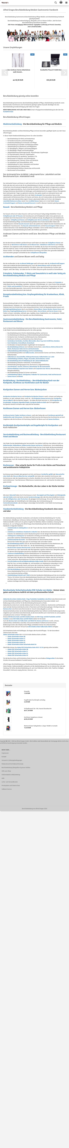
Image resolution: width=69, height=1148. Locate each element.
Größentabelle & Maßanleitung (11, 774)
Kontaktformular (8, 111)
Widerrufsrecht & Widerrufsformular (12, 764)
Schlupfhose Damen (54, 243)
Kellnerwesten (29, 353)
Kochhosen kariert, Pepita (11, 415)
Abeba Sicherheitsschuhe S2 (16, 640)
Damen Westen (47, 309)
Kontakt (4, 756)
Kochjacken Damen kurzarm (42, 398)
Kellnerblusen (17, 445)
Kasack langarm (50, 226)
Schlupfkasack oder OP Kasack (13, 216)
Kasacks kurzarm (24, 224)
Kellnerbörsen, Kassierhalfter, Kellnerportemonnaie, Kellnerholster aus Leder (30, 357)
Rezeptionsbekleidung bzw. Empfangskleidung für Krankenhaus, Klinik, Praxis (33, 295)
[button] (5, 72)
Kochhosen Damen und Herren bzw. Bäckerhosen (24, 408)
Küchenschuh (7, 609)
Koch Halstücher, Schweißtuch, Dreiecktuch (20, 343)
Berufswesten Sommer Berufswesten (19, 547)
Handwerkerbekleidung (13, 509)
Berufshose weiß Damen (19, 244)
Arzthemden (8, 256)
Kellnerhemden (7, 445)
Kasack (6, 207)
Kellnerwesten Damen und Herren (32, 445)
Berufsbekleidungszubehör (15, 543)
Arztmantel (38, 195)
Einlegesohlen (50, 658)
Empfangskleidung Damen (13, 309)
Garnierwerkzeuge (34, 497)
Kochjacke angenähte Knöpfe (21, 402)
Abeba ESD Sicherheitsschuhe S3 (17, 655)
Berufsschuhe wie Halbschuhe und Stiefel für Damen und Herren (28, 621)
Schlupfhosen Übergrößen (38, 252)
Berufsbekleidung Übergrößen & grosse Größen (16, 767)
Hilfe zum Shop (6, 771)
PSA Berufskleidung (13, 569)
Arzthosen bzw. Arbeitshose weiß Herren (42, 244)
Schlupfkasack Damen (17, 220)
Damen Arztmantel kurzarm (26, 203)
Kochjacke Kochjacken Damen (34, 396)
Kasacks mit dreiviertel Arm (31, 226)
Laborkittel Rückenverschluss (12, 201)
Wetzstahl (13, 495)
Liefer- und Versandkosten (10, 782)
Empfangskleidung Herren (18, 311)
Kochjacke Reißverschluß (38, 402)
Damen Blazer (38, 309)
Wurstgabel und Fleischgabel (45, 495)
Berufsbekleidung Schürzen (15, 347)
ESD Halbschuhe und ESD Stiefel (23, 619)
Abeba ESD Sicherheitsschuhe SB (17, 649)
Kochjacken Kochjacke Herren (12, 396)
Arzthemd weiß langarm (57, 263)
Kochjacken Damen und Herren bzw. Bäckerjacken (25, 389)
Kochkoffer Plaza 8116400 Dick (51, 70)
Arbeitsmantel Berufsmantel (16, 539)
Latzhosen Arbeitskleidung (15, 553)
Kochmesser (8, 465)
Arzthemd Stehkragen (26, 263)
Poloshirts (58, 282)
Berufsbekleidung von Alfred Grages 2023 (34, 808)
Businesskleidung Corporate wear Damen (20, 368)
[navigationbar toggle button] (66, 2)
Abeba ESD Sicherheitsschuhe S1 (17, 651)
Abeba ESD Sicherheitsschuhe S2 (17, 653)
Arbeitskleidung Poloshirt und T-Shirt (18, 575)
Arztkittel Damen (34, 201)
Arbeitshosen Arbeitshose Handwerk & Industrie (22, 532)
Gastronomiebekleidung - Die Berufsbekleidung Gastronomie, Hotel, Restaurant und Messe (32, 320)
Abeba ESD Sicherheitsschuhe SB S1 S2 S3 (30, 647)
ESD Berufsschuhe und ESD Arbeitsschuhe (21, 617)
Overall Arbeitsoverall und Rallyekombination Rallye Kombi (25, 561)
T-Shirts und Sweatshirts (14, 286)
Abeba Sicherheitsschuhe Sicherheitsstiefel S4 (21, 644)
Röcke (5, 311)
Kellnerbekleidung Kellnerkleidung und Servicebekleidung (24, 351)
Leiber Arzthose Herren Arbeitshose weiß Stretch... (18, 71)
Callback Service (7, 789)
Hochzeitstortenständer (10, 503)
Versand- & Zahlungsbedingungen (12, 760)
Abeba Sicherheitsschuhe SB (16, 636)
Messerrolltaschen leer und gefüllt (23, 476)
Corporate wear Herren (43, 368)
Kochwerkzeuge (10, 486)
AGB (3, 778)
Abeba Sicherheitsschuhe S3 (16, 642)
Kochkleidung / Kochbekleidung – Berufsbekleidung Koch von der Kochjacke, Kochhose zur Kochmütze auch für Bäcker (31, 381)
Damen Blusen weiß (44, 265)
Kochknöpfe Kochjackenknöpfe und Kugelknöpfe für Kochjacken (30, 425)
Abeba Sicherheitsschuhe (11, 634)
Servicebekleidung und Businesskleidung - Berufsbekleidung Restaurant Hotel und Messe (34, 435)
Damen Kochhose (53, 419)
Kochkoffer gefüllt (47, 474)
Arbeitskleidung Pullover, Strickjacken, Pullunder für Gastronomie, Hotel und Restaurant (34, 374)
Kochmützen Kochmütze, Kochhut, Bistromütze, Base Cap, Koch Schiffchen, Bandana (33, 341)
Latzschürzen (46, 347)
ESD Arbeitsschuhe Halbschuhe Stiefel (40, 626)
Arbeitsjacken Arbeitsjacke (15, 535)
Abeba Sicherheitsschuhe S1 (16, 638)
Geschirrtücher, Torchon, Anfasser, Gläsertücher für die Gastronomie (28, 366)
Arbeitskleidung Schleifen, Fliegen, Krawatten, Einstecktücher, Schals (28, 358)
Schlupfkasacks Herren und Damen (38, 220)
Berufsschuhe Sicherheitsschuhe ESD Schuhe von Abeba (27, 590)
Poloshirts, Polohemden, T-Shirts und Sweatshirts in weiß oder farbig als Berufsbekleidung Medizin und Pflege (34, 274)
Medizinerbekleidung (12, 124)
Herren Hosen (53, 311)
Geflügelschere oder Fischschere (18, 499)
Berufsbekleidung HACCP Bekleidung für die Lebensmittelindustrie (27, 360)
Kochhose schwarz (25, 415)
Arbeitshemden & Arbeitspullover (17, 528)
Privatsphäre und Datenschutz (11, 785)
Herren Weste (42, 311)
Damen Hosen (57, 309)
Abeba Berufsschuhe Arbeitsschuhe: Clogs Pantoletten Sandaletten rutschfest (27, 599)
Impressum (5, 753)
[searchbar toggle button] (55, 2)
